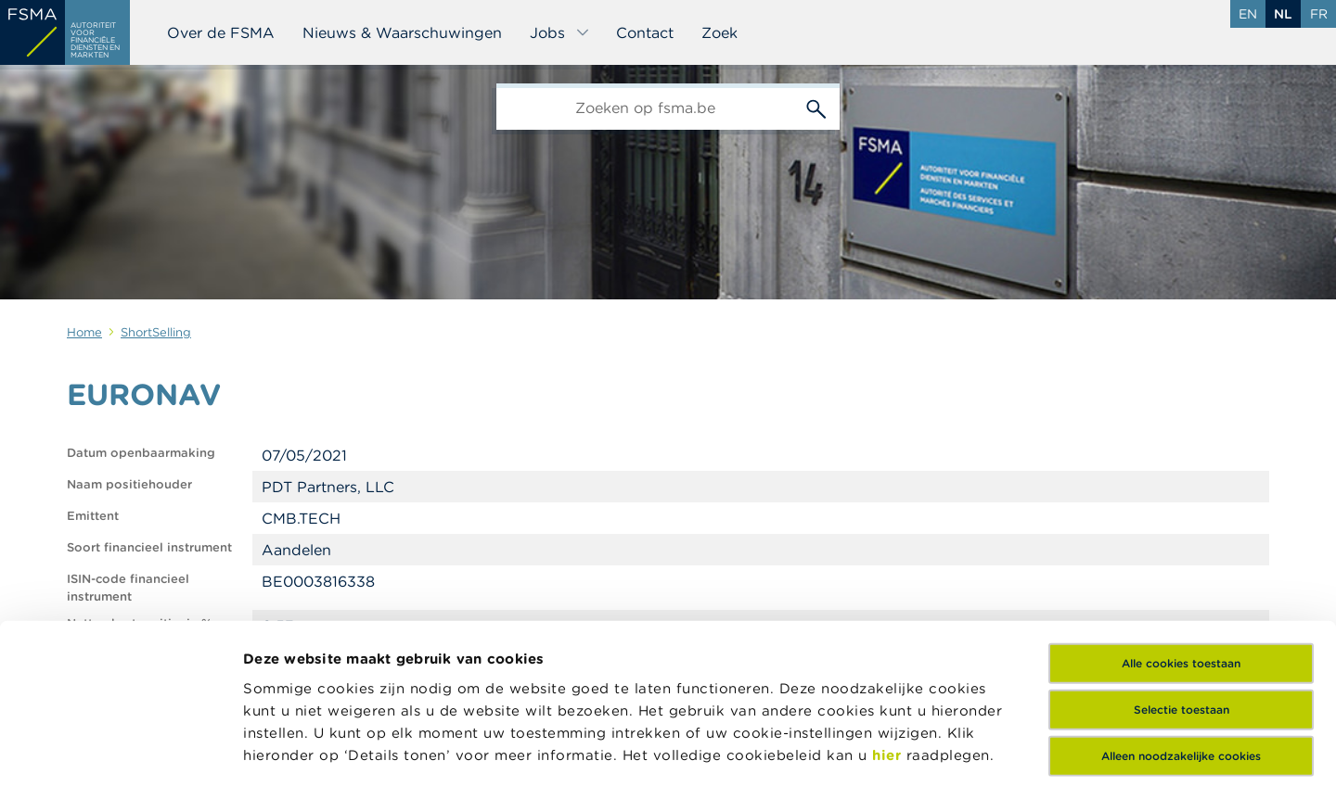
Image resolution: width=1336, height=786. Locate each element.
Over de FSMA (221, 32)
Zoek (719, 32)
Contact (645, 32)
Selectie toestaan (1181, 560)
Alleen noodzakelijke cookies (1181, 607)
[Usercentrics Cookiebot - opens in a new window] (120, 750)
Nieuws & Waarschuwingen (402, 32)
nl (1283, 14)
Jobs (560, 32)
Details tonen (291, 749)
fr (1319, 14)
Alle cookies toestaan (1181, 514)
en (1248, 14)
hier (889, 606)
